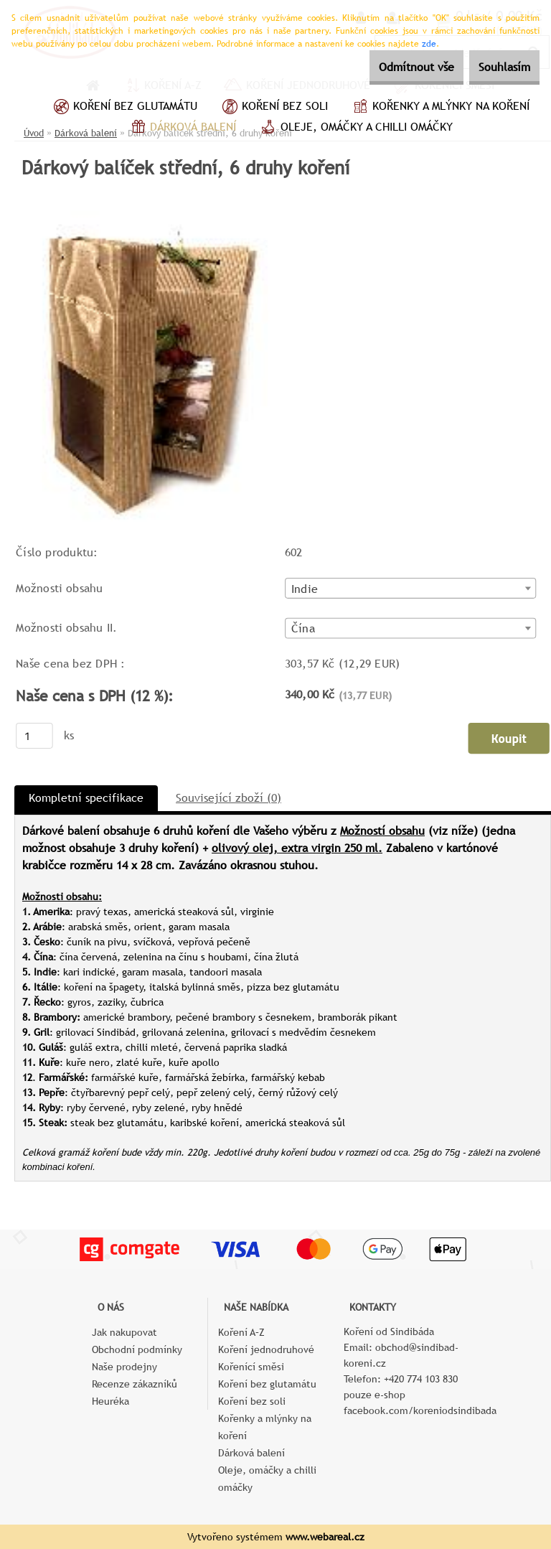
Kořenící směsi (251, 1366)
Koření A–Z (241, 1332)
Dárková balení (181, 128)
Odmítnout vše (390, 67)
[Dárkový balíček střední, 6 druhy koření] (151, 216)
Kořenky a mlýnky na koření (439, 107)
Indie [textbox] (304, 589)
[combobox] (411, 588)
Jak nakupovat (124, 1332)
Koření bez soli (273, 107)
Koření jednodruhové (266, 1349)
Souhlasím (496, 67)
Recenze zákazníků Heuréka (134, 1392)
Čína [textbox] (303, 629)
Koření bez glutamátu (123, 107)
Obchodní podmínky (137, 1349)
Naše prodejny (124, 1366)
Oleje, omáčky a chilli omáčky (355, 128)
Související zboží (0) (228, 798)
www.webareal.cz (325, 1537)
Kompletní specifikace (86, 798)
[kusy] (34, 736)
